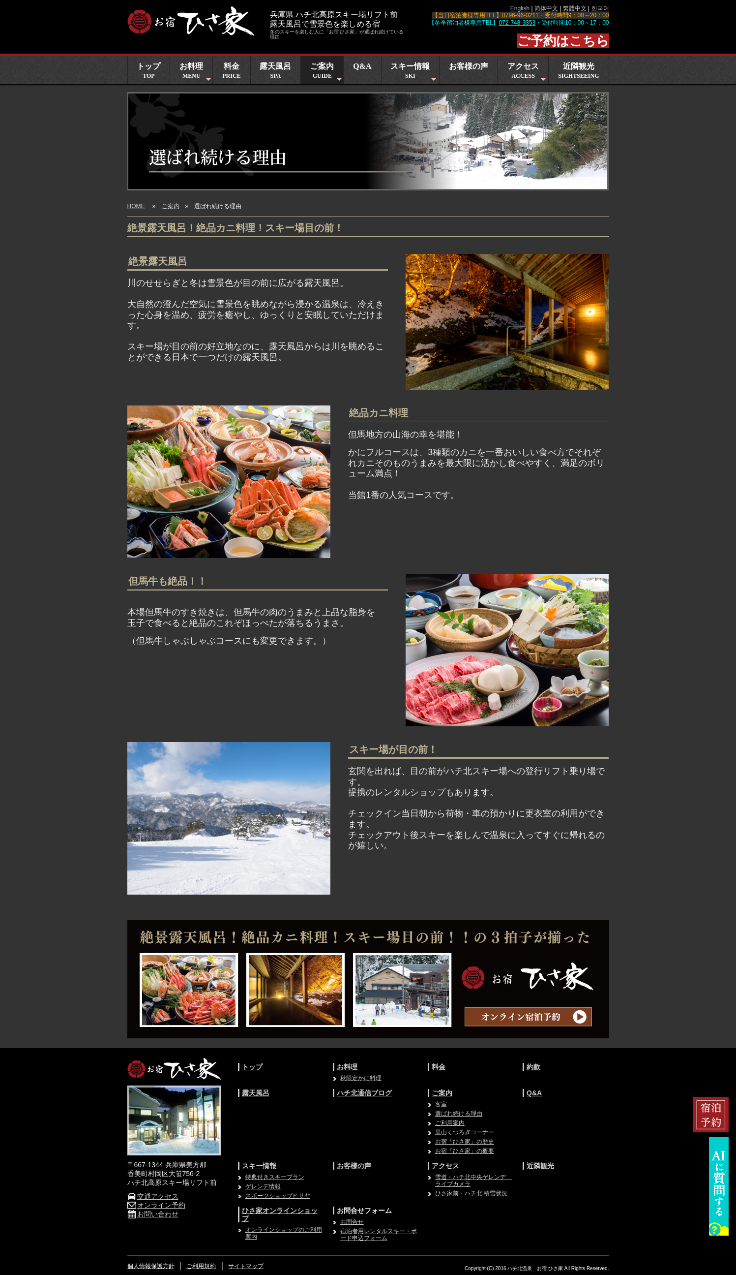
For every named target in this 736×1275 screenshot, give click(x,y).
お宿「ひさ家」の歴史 (464, 1141)
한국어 (600, 8)
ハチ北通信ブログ (364, 1093)
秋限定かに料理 (361, 1078)
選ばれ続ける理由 (458, 1113)
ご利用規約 (201, 1266)
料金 (231, 70)
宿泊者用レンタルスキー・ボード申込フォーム (378, 1235)
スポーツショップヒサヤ (277, 1195)
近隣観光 (578, 70)
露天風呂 (275, 70)
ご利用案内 (450, 1123)
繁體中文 (575, 8)
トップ (148, 70)
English (520, 8)
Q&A (362, 66)
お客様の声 (468, 66)
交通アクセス (152, 1196)
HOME (136, 206)
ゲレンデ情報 (263, 1186)
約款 (533, 1067)
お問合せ (352, 1221)
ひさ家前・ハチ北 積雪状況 (471, 1193)
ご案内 (326, 73)
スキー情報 (414, 73)
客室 (441, 1104)
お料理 (195, 73)
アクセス (527, 73)
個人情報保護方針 (151, 1266)
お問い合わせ (152, 1214)
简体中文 (546, 8)
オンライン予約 (156, 1205)
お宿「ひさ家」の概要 (464, 1151)
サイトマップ (246, 1266)
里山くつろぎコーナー (464, 1132)
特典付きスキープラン (274, 1177)
